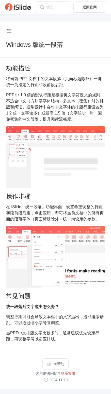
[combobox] (53, 7)
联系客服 (68, 373)
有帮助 (56, 363)
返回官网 (90, 7)
